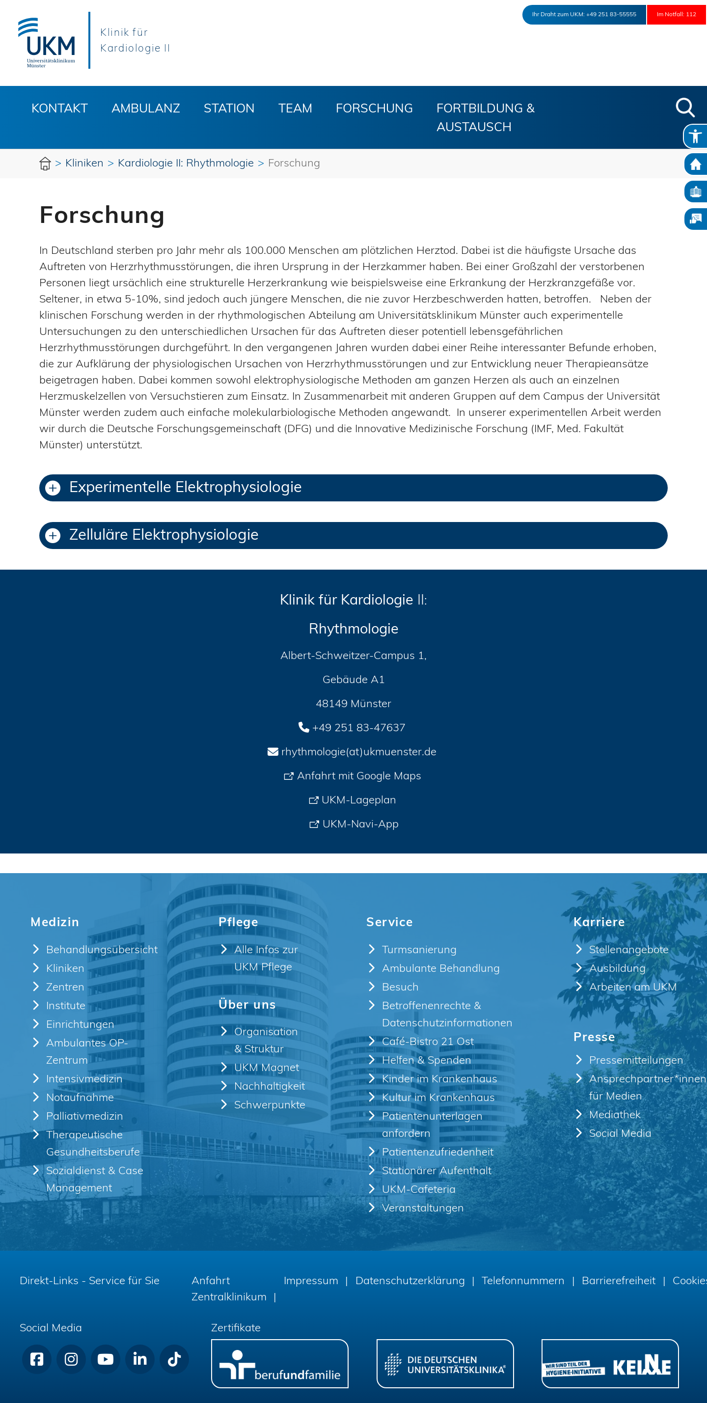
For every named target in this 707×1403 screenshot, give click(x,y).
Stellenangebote (629, 950)
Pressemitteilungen (636, 1061)
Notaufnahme (80, 1098)
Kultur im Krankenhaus (438, 1098)
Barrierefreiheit (618, 1281)
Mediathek (615, 1115)
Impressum (311, 1281)
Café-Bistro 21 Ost (428, 1042)
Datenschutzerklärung (410, 1281)
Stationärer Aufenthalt (436, 1171)
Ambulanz (145, 109)
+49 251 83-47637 (359, 728)
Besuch (400, 987)
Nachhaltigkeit (269, 1087)
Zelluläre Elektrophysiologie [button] (152, 536)
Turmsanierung (419, 950)
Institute (65, 1006)
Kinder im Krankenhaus (439, 1079)
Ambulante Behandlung (441, 969)
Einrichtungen (80, 1025)
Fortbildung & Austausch (485, 118)
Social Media (620, 1134)
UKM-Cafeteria (419, 1190)
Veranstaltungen (423, 1208)
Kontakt (59, 109)
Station (229, 109)
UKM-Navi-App (361, 824)
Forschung (374, 109)
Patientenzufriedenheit (437, 1152)
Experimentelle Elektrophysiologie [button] (173, 488)
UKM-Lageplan (359, 800)
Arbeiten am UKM (633, 987)
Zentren (65, 987)
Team (295, 109)
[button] (685, 107)
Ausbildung (617, 969)
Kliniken (65, 969)
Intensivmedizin (84, 1079)
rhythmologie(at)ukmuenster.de (358, 752)
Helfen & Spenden (426, 1061)
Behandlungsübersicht (102, 950)
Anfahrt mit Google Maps (359, 776)
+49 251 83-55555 (575, 14)
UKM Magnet (266, 1068)
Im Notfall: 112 (665, 14)
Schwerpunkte (269, 1105)
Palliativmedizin (84, 1117)
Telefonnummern (523, 1281)
